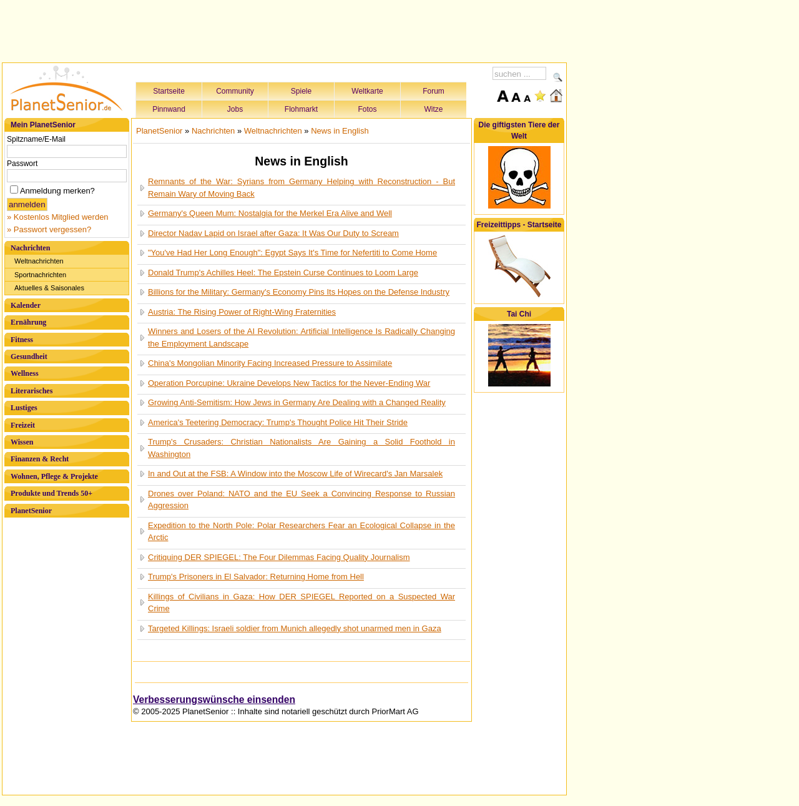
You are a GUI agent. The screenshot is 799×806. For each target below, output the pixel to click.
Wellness (25, 373)
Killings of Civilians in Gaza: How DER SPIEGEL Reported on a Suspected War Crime (301, 603)
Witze (433, 109)
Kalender (26, 305)
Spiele (301, 91)
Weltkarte (367, 91)
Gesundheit (29, 356)
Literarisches (31, 390)
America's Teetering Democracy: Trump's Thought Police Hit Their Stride (278, 422)
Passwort (22, 163)
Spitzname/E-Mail (36, 139)
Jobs (235, 109)
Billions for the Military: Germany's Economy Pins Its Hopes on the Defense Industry (298, 292)
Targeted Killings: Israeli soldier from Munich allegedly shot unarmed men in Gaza (294, 628)
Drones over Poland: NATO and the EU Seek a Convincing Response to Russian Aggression (301, 500)
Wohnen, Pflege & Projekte (54, 476)
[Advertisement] (284, 29)
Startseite (169, 91)
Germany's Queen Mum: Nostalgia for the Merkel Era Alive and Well (270, 213)
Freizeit (23, 425)
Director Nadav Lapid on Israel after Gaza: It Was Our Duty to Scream (273, 233)
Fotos (367, 109)
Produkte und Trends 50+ (51, 493)
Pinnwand (168, 109)
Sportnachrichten (40, 274)
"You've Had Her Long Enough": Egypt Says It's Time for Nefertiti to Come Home (292, 252)
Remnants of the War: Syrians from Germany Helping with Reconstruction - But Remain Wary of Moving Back (301, 188)
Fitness (22, 339)
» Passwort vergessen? (49, 229)
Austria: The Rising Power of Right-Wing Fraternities (242, 312)
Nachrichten (30, 247)
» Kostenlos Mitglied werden (58, 217)
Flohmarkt (301, 109)
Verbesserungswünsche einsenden (214, 699)
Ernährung (28, 322)
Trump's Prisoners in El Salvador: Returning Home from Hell (256, 576)
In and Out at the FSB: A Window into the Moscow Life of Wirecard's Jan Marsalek (295, 473)
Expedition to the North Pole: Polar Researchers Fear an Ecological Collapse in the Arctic (301, 532)
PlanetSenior (31, 510)
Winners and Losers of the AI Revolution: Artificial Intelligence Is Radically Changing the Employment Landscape (301, 337)
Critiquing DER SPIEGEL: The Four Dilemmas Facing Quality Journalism (279, 557)
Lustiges (24, 407)
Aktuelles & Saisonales (49, 288)
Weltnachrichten (39, 261)
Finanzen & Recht (40, 459)
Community (235, 91)
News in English (340, 130)
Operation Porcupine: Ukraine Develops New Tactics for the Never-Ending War (289, 383)
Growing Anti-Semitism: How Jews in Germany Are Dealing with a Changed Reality (297, 402)
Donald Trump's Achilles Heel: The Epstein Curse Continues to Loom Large (283, 272)
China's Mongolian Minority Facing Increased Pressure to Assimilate (270, 363)
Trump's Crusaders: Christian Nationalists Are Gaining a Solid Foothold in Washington (301, 448)
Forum (433, 91)
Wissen (22, 442)
